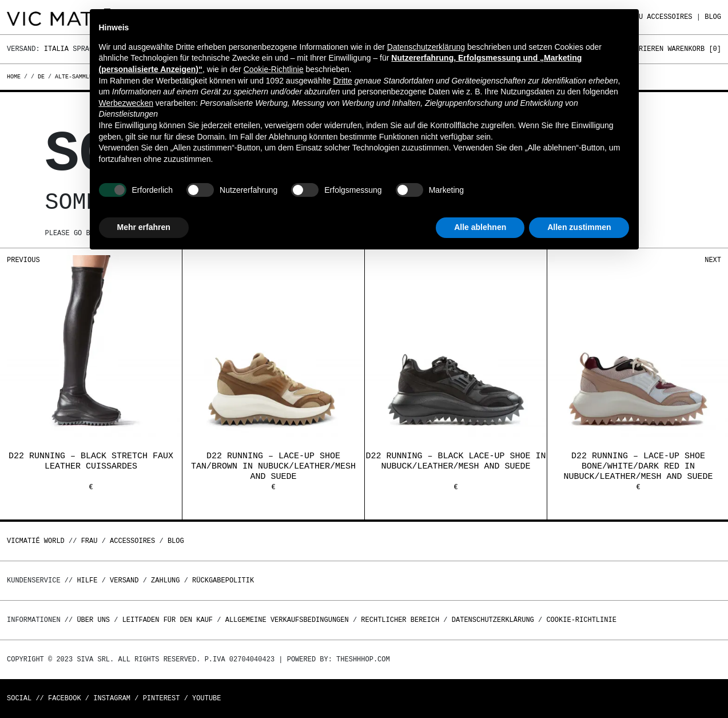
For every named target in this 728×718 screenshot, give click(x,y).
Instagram (111, 698)
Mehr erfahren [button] (143, 227)
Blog (713, 17)
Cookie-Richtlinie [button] (274, 69)
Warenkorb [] (694, 49)
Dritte (342, 80)
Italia (56, 49)
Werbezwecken (126, 103)
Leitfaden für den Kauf (167, 620)
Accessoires (669, 17)
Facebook (64, 698)
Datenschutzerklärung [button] (426, 46)
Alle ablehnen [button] (480, 227)
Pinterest (161, 698)
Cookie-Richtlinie (581, 620)
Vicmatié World (36, 541)
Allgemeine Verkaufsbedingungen (287, 620)
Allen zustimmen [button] (579, 227)
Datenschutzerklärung (493, 620)
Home (15, 77)
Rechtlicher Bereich (400, 620)
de (41, 77)
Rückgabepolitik (223, 580)
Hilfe (87, 580)
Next (713, 260)
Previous (23, 260)
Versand (124, 580)
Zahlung (165, 580)
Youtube (206, 698)
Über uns (95, 620)
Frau (89, 541)
